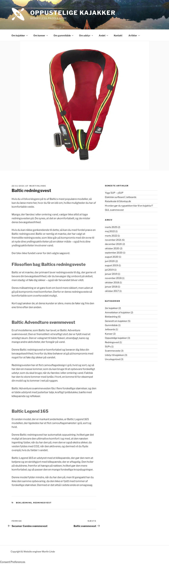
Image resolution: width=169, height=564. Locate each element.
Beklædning (24, 503)
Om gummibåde (64, 35)
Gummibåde (111, 325)
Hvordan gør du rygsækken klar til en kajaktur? (129, 205)
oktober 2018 (112, 282)
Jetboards (110, 329)
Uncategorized (112, 359)
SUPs (108, 346)
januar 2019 (111, 273)
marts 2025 (111, 227)
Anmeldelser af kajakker (117, 312)
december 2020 (113, 244)
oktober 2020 (112, 248)
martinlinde (37, 186)
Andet (103, 35)
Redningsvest (42, 503)
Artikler (134, 35)
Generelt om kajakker (116, 321)
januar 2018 (111, 286)
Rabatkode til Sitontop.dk (118, 201)
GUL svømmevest (114, 209)
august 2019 (111, 265)
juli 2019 (109, 269)
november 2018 (113, 278)
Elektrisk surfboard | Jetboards (120, 197)
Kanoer (109, 333)
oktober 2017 (112, 291)
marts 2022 (111, 235)
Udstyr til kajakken (114, 355)
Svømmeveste (112, 350)
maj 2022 (110, 231)
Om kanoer (40, 35)
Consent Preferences (12, 562)
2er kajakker (111, 308)
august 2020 (111, 256)
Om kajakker (19, 35)
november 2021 (113, 239)
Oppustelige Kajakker (73, 12)
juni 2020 (110, 261)
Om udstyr (86, 35)
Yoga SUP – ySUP (114, 192)
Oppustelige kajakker (116, 338)
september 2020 (114, 252)
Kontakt (118, 35)
